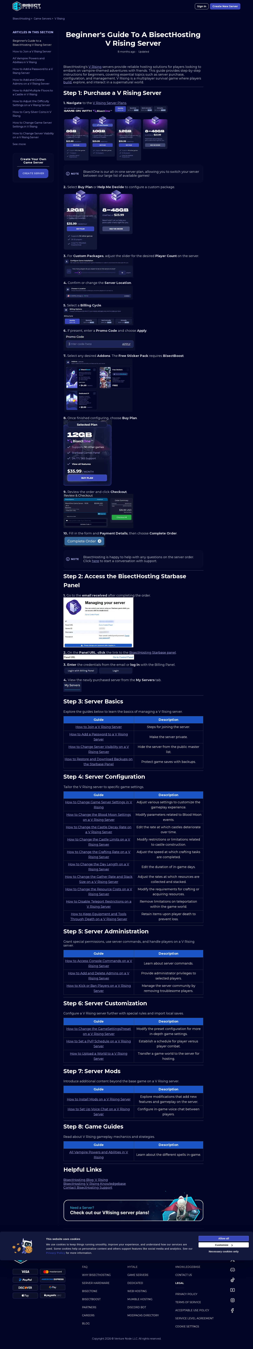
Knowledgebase (187, 1266)
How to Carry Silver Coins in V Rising (32, 114)
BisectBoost (91, 1299)
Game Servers (42, 18)
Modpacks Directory (143, 1315)
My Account (184, 1258)
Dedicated (135, 1283)
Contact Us (183, 1275)
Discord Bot (136, 1307)
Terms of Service (188, 1302)
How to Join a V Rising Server (32, 51)
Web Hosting (137, 1291)
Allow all (223, 1327)
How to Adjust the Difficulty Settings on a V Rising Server (31, 103)
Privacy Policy (186, 1294)
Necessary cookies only (224, 1340)
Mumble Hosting (139, 1299)
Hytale (132, 1266)
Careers (88, 1315)
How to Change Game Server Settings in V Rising (32, 124)
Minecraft (135, 1258)
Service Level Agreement (194, 1318)
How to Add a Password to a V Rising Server (33, 71)
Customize (224, 1333)
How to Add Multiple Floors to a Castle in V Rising (33, 92)
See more (19, 144)
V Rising (60, 18)
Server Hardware (95, 1283)
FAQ (84, 1266)
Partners (89, 1307)
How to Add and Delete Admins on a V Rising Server (31, 81)
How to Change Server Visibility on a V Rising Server (33, 135)
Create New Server (225, 6)
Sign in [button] (201, 6)
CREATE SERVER (33, 173)
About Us (88, 1258)
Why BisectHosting (96, 1275)
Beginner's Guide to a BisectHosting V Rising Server (32, 42)
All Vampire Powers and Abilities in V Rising (28, 60)
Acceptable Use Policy (192, 1310)
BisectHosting (21, 18)
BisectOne (89, 1291)
